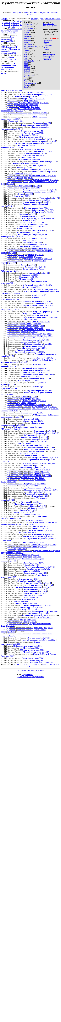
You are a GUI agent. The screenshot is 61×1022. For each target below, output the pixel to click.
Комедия (27, 42)
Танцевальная (29, 61)
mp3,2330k (38, 413)
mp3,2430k (40, 451)
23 (18, 23)
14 (18, 21)
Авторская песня (30, 46)
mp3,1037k (42, 153)
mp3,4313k (15, 309)
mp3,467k (31, 543)
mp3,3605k (33, 101)
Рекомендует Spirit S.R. (50, 25)
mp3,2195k (54, 457)
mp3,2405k (42, 441)
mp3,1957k (41, 435)
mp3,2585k (39, 133)
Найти (26, 13)
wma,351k (32, 220)
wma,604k (41, 346)
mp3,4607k (41, 149)
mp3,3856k (40, 543)
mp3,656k (37, 257)
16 (2, 23)
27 (7, 25)
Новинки (53, 13)
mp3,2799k (38, 328)
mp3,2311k (45, 472)
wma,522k (48, 344)
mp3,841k (29, 524)
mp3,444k (10, 518)
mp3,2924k (52, 190)
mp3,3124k (41, 352)
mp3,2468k (45, 569)
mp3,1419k (28, 178)
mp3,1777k (38, 504)
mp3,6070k (52, 141)
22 (16, 23)
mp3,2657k (31, 279)
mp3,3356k (47, 618)
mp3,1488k (50, 374)
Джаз (26, 34)
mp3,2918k (39, 92)
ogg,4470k (44, 616)
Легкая (26, 48)
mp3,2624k (50, 447)
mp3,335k (23, 362)
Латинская (28, 44)
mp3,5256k (17, 644)
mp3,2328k (36, 159)
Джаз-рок (27, 36)
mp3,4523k (39, 137)
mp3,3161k (10, 283)
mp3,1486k (9, 395)
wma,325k (48, 259)
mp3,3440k (38, 646)
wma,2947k (47, 202)
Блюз (26, 87)
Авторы (4, 19)
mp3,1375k (39, 478)
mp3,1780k (50, 210)
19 (9, 23)
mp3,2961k (10, 184)
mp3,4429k (44, 496)
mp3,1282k (49, 230)
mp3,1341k (41, 492)
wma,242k (37, 557)
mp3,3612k (46, 200)
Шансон (27, 73)
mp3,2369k (47, 139)
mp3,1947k (10, 626)
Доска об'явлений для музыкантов (30, 677)
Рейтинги (33, 13)
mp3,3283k (33, 320)
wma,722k (43, 224)
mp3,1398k (35, 555)
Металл (27, 50)
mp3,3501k (32, 97)
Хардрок (27, 67)
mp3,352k (18, 518)
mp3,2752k (53, 318)
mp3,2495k (34, 277)
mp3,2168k (32, 510)
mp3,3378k (17, 299)
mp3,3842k (32, 265)
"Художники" (27, 675)
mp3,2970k (32, 532)
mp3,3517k (55, 198)
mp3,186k (37, 324)
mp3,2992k (52, 640)
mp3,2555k (40, 216)
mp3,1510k (43, 338)
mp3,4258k (34, 579)
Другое (26, 32)
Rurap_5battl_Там (48, 24)
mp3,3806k (51, 192)
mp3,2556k (36, 514)
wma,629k (44, 208)
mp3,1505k (12, 53)
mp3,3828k (35, 380)
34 (9, 27)
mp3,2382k (11, 59)
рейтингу (34, 19)
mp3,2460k (13, 411)
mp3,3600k (44, 103)
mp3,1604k (5, 461)
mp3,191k (50, 459)
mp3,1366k (47, 405)
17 (5, 23)
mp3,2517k (42, 506)
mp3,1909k (44, 315)
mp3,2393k (39, 255)
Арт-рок (27, 85)
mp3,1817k (11, 384)
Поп (25, 79)
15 (21, 21)
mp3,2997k (38, 595)
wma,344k (38, 243)
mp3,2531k (29, 194)
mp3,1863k (34, 597)
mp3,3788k (39, 658)
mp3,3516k (32, 240)
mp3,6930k (49, 534)
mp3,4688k (49, 391)
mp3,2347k (10, 656)
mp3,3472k (44, 340)
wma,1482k (36, 502)
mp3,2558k (35, 275)
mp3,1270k (38, 520)
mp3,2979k (14, 366)
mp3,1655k (46, 474)
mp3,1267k (54, 180)
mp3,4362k (54, 611)
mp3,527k (32, 214)
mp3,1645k (35, 376)
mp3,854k (53, 449)
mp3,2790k (12, 253)
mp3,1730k (44, 445)
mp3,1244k (37, 313)
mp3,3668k (48, 536)
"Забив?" (46, 42)
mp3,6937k (45, 370)
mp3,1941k (25, 601)
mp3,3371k (53, 161)
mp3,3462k (49, 212)
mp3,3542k (43, 591)
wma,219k (38, 587)
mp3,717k (10, 356)
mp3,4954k (27, 167)
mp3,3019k (40, 155)
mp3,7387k (10, 636)
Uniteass (46, 49)
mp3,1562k (33, 332)
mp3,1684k (33, 105)
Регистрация (17, 13)
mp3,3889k (10, 41)
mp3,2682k (35, 107)
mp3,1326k (31, 403)
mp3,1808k (37, 581)
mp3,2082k (35, 609)
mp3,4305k (50, 218)
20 (11, 23)
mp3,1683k (53, 490)
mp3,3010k (50, 567)
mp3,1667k (43, 238)
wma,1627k (43, 573)
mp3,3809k (37, 186)
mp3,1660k (7, 541)
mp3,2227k (16, 293)
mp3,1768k (48, 95)
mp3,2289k (42, 348)
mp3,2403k (34, 603)
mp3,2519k (48, 170)
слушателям (49, 19)
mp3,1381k (48, 336)
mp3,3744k (34, 135)
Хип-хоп (27, 71)
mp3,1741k (34, 565)
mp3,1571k (46, 652)
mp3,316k (42, 640)
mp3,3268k (9, 69)
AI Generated (29, 24)
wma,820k (35, 648)
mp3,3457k (42, 401)
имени (57, 19)
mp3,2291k (19, 147)
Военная (27, 26)
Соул (25, 59)
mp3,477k (43, 468)
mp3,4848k (25, 196)
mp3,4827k (12, 577)
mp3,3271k (46, 378)
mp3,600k (18, 90)
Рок (25, 77)
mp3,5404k (10, 206)
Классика (27, 40)
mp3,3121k (45, 322)
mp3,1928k (34, 163)
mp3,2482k (46, 301)
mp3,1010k (38, 421)
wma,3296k (22, 549)
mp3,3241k (47, 583)
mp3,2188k (36, 571)
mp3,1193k (40, 99)
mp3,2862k (40, 650)
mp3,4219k (19, 111)
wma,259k (46, 587)
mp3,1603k (43, 245)
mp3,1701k (33, 453)
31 (16, 25)
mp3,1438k (13, 561)
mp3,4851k (35, 419)
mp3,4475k (19, 121)
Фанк (26, 63)
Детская (27, 30)
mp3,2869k (47, 476)
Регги (26, 55)
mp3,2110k (36, 247)
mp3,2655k (52, 463)
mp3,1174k (35, 232)
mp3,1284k (47, 605)
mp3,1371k (29, 512)
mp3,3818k (16, 429)
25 (2, 25)
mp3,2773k (42, 368)
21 (14, 23)
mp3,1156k (51, 431)
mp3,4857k (48, 628)
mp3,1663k (48, 530)
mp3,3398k (40, 326)
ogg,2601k (33, 599)
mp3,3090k (11, 482)
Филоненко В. (48, 45)
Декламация (28, 28)
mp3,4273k (44, 526)
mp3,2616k (45, 125)
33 (21, 25)
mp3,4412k (48, 285)
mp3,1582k (35, 287)
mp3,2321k (43, 589)
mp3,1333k (38, 466)
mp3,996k (42, 593)
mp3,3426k (47, 143)
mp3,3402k (41, 372)
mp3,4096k (48, 662)
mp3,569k (34, 350)
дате (41, 19)
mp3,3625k (31, 157)
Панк (26, 52)
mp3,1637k (54, 311)
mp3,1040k (46, 470)
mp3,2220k (35, 188)
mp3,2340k (49, 358)
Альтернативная (30, 83)
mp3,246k (40, 660)
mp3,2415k (31, 620)
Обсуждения (44, 13)
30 (14, 25)
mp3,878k (47, 494)
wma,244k (38, 170)
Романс (26, 57)
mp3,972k (10, 500)
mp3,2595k (48, 151)
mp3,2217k (42, 508)
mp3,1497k (41, 484)
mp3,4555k (42, 455)
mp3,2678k (52, 176)
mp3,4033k (15, 388)
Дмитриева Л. (48, 40)
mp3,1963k (45, 273)
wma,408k (50, 330)
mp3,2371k (41, 295)
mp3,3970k (11, 632)
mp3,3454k (53, 289)
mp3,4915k (13, 33)
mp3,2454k (41, 267)
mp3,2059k (47, 488)
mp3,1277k (39, 563)
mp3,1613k (37, 342)
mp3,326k (42, 115)
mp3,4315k (44, 439)
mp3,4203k (28, 174)
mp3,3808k (52, 407)
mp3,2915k (44, 437)
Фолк (26, 65)
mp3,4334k (28, 228)
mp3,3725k (54, 433)
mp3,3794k (18, 129)
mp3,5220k (49, 585)
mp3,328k (48, 303)
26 (5, 25)
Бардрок (27, 69)
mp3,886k (19, 553)
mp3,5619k (41, 131)
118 (13, 27)
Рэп (25, 81)
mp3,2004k (17, 119)
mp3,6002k (45, 638)
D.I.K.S (46, 47)
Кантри (26, 38)
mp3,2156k (14, 271)
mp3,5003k (44, 528)
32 (18, 25)
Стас (45, 43)
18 (7, 23)
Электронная (29, 75)
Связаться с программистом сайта (30, 670)
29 (11, 25)
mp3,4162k (48, 249)
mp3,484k (26, 443)
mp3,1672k (12, 263)
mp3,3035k (32, 622)
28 (9, 25)
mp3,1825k (19, 236)
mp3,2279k (47, 334)
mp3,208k (38, 607)
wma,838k (49, 305)
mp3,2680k (52, 172)
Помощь (30, 15)
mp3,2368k (52, 545)
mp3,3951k (40, 222)
